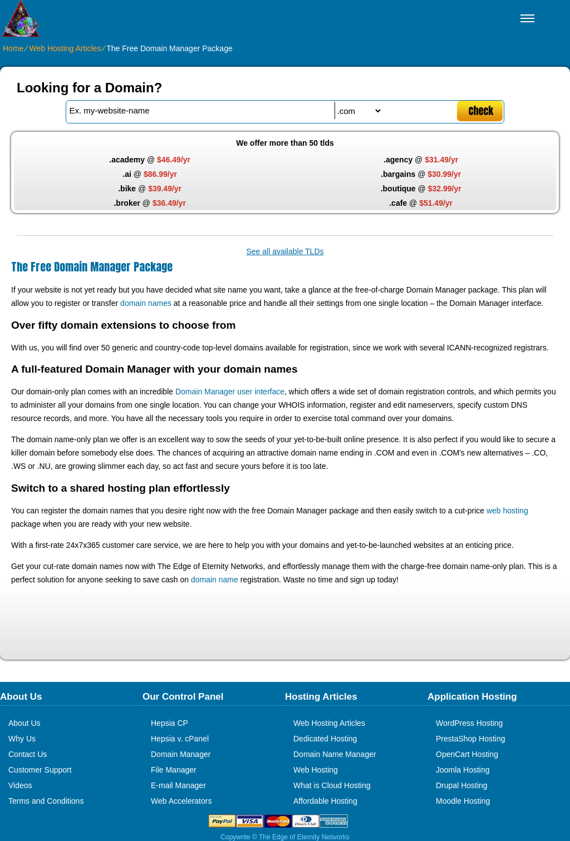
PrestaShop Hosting (470, 738)
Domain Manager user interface (229, 391)
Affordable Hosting (325, 801)
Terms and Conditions (45, 801)
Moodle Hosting (463, 801)
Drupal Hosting (462, 785)
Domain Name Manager (334, 754)
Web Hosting (315, 769)
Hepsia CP (169, 723)
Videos (20, 785)
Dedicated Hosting (325, 738)
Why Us (22, 738)
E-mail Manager (178, 785)
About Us (24, 723)
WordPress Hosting (469, 723)
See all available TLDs (284, 251)
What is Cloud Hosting (332, 785)
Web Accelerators (181, 801)
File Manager (173, 769)
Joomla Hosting (463, 769)
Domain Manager (180, 754)
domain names (145, 303)
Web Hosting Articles (65, 48)
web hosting (507, 510)
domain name (214, 579)
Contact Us (27, 754)
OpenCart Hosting (467, 754)
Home (13, 48)
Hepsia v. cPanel (180, 738)
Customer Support (40, 769)
